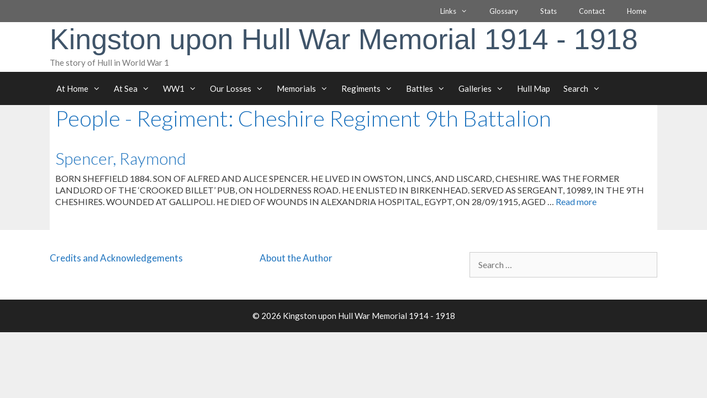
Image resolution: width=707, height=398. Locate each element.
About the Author (296, 258)
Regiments (370, 88)
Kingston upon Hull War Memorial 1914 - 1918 (344, 39)
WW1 (183, 88)
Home (636, 11)
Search (585, 88)
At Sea (135, 88)
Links (459, 11)
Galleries (484, 88)
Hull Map (533, 88)
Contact (592, 11)
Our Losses (240, 88)
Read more (576, 201)
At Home (81, 88)
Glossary (503, 11)
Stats (548, 11)
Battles (429, 88)
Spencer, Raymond (120, 158)
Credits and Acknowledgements (116, 258)
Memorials (306, 88)
